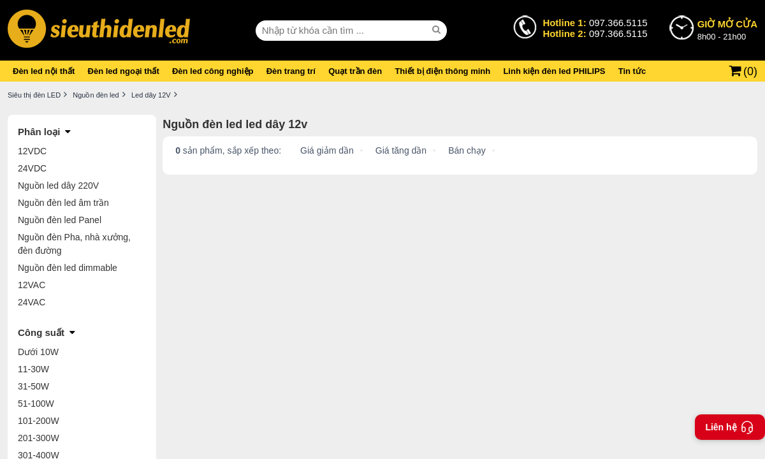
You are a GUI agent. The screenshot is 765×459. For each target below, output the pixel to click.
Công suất (41, 332)
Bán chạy (467, 150)
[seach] (438, 30)
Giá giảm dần (327, 150)
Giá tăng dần (400, 150)
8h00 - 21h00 (727, 29)
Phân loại (39, 131)
